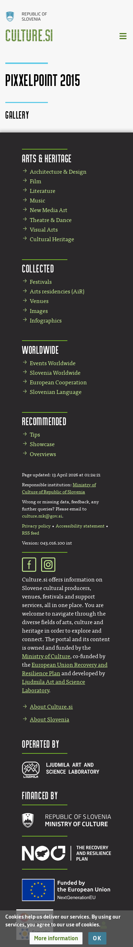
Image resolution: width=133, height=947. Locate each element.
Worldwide (40, 350)
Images (39, 311)
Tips (35, 434)
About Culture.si (51, 706)
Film (35, 181)
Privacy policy (36, 526)
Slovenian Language (56, 392)
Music (37, 200)
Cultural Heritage (52, 239)
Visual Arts (44, 229)
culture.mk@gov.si (42, 516)
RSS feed (30, 533)
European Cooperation (58, 382)
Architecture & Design (58, 171)
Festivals (41, 281)
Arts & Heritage (47, 158)
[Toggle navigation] (123, 35)
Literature (42, 191)
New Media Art (48, 210)
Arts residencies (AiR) (57, 291)
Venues (39, 301)
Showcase (42, 444)
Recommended (44, 421)
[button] (56, 938)
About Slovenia (49, 719)
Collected (38, 268)
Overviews (43, 454)
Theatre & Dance (51, 220)
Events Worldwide (53, 363)
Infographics (46, 320)
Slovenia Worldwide (55, 372)
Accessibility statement (80, 526)
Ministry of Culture (46, 656)
